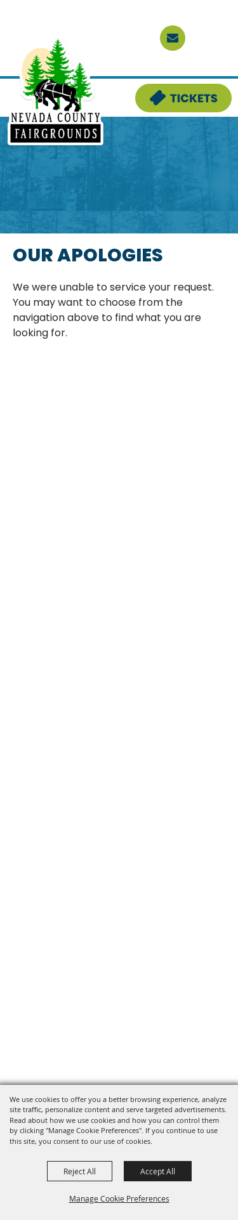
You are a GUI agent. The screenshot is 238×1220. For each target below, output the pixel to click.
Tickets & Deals (175, 91)
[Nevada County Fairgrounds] (55, 91)
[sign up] (172, 38)
